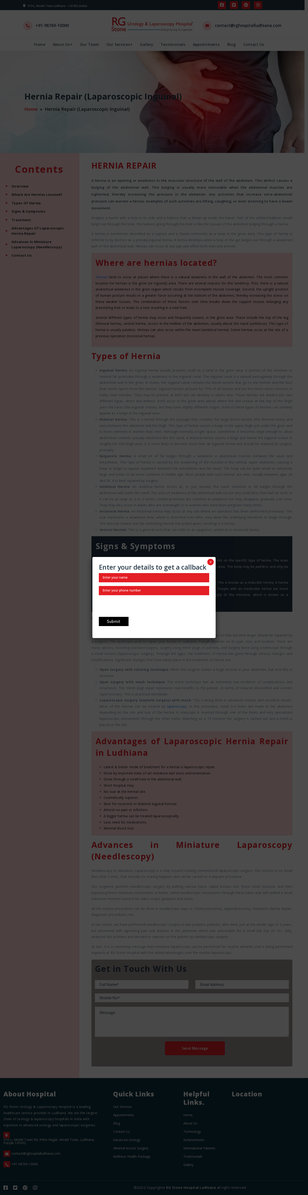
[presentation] (134, 608)
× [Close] (210, 562)
